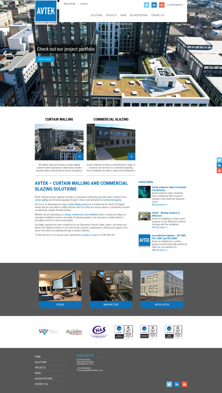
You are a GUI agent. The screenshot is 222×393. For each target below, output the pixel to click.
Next (216, 53)
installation (93, 214)
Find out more (45, 59)
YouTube (219, 170)
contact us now (89, 234)
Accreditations (139, 15)
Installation (162, 304)
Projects (111, 15)
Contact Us (157, 15)
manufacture (78, 214)
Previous (6, 53)
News (123, 15)
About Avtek (70, 3)
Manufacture (111, 304)
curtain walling (41, 199)
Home (84, 15)
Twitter (219, 160)
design (68, 214)
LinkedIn (219, 165)
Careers (84, 3)
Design (60, 304)
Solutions (96, 15)
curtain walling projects (78, 204)
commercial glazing (111, 199)
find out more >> (160, 204)
